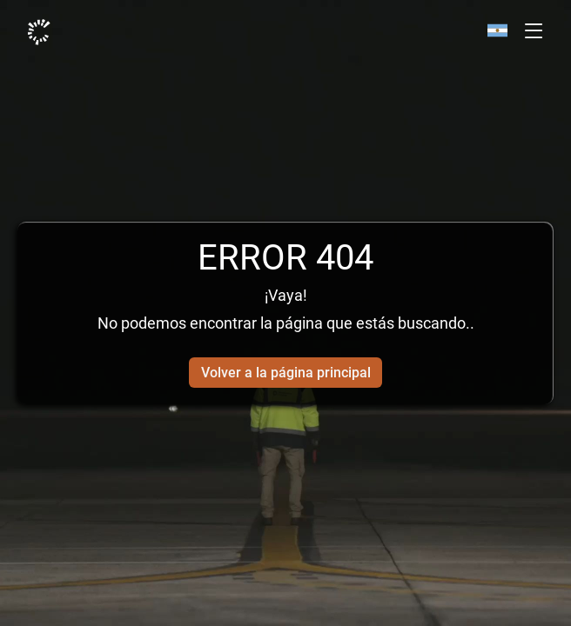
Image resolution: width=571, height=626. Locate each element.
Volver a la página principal (286, 372)
